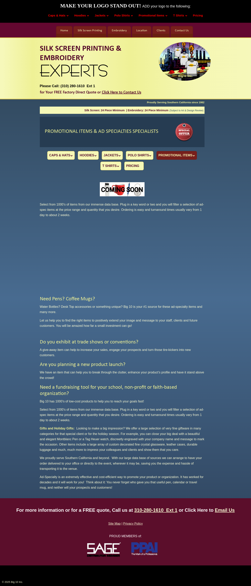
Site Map (114, 523)
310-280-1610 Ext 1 (155, 509)
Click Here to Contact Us (121, 92)
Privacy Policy (133, 523)
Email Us (225, 509)
